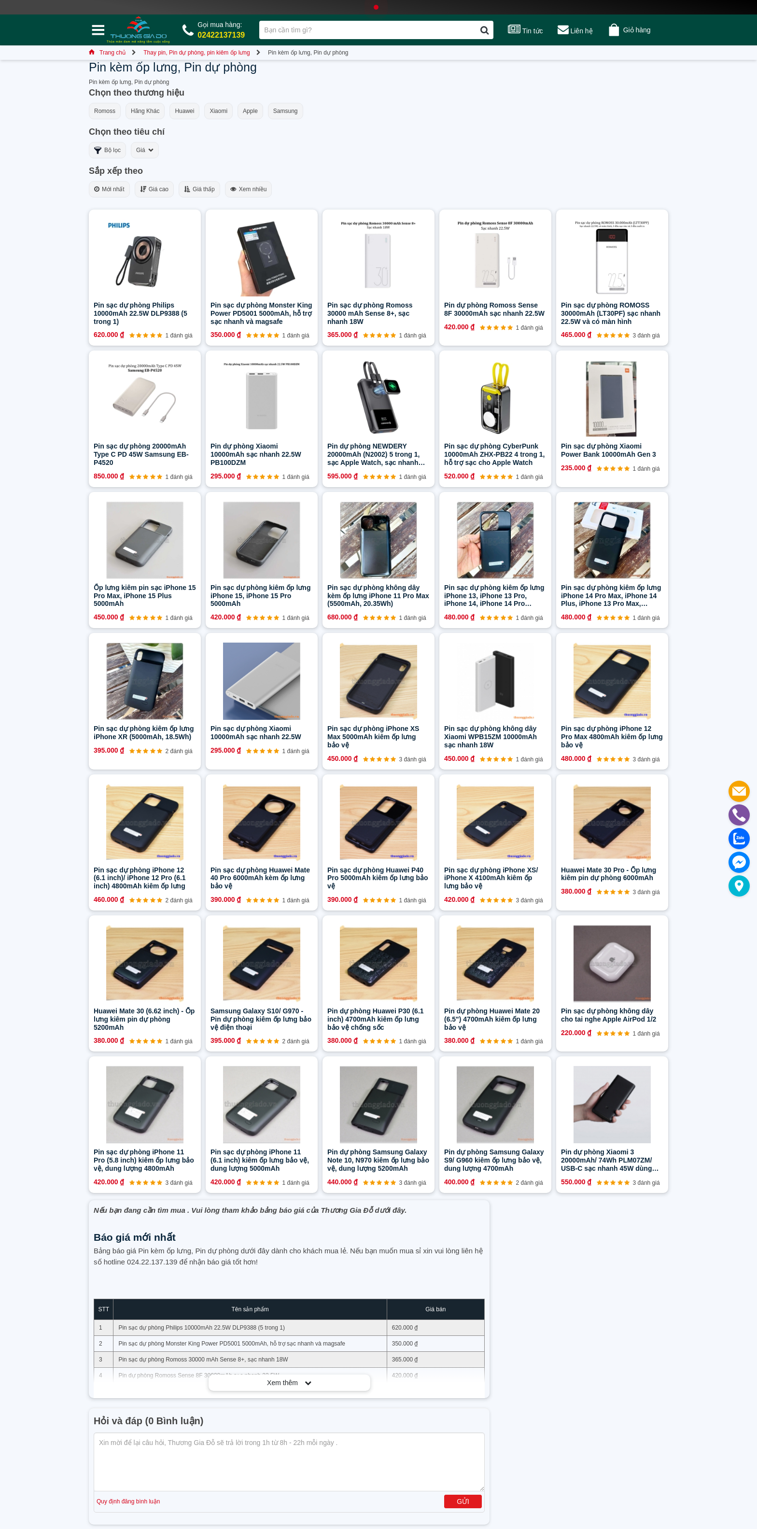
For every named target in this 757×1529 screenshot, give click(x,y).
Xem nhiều (248, 189)
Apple (250, 111)
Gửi (463, 1501)
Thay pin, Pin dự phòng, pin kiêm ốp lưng (196, 52)
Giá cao (154, 189)
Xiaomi (218, 111)
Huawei (184, 111)
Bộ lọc (107, 150)
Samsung (285, 111)
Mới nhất (109, 189)
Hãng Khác (145, 111)
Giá (145, 150)
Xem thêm (289, 1383)
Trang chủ (107, 52)
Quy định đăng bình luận (128, 1501)
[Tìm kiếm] (484, 30)
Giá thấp (199, 189)
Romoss (104, 111)
